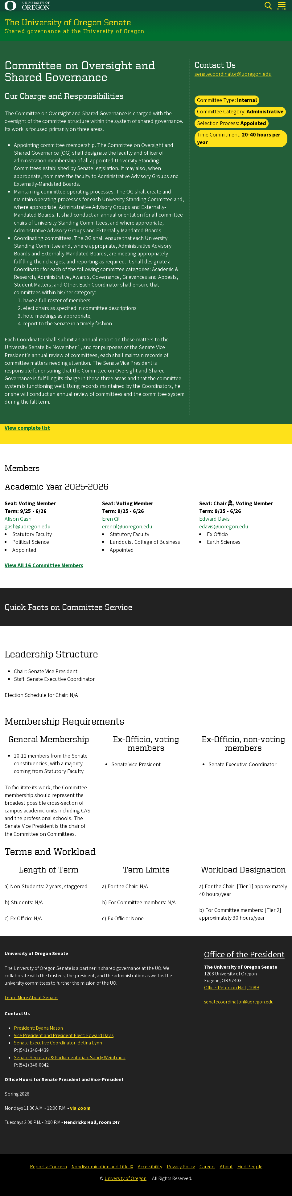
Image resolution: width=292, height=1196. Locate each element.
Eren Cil (111, 519)
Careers (207, 1166)
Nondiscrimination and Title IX (102, 1166)
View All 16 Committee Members (44, 565)
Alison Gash (18, 519)
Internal (247, 100)
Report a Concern (48, 1166)
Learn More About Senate (31, 997)
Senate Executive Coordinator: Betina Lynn (58, 1042)
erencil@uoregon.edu (127, 527)
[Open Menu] (282, 5)
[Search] (268, 6)
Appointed (253, 123)
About (226, 1166)
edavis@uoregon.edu (223, 527)
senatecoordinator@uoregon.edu (233, 74)
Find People (249, 1166)
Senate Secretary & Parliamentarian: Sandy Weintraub (69, 1057)
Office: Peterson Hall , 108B (231, 987)
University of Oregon (125, 1178)
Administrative (265, 112)
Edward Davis (214, 519)
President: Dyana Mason (38, 1028)
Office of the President (244, 954)
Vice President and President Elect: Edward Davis (63, 1035)
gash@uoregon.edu (28, 527)
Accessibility (150, 1166)
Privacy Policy (181, 1166)
